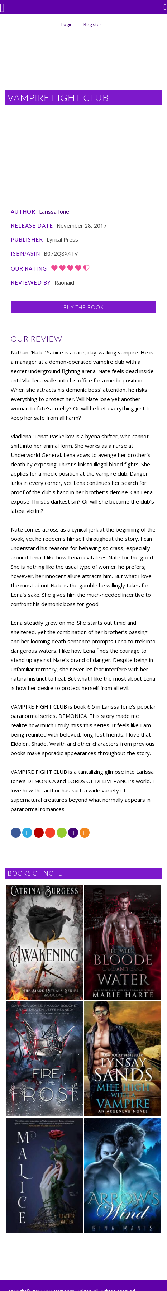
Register (92, 24)
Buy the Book (83, 235)
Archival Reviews (112, 1253)
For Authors (71, 1253)
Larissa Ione (54, 140)
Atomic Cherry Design (28, 1227)
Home (41, 1253)
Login (67, 24)
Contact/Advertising (84, 1269)
